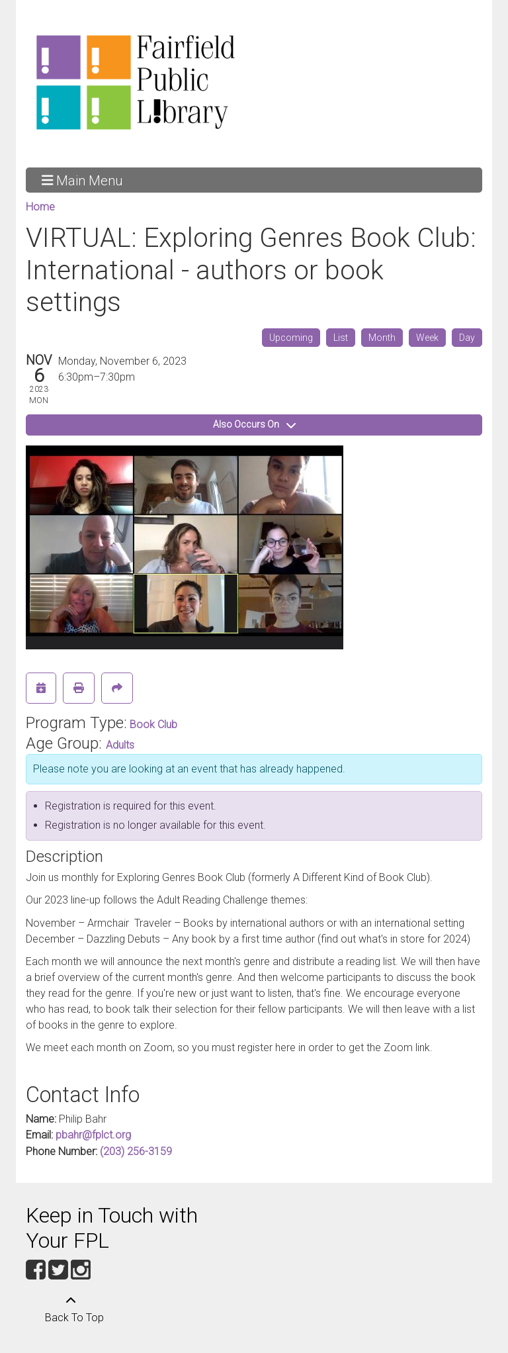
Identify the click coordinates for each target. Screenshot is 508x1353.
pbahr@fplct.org (93, 1135)
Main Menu (82, 180)
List (340, 337)
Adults (120, 745)
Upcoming (291, 337)
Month (382, 337)
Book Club (153, 724)
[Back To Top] (71, 1309)
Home (40, 207)
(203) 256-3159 (136, 1151)
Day (467, 337)
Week (427, 337)
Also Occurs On (254, 424)
